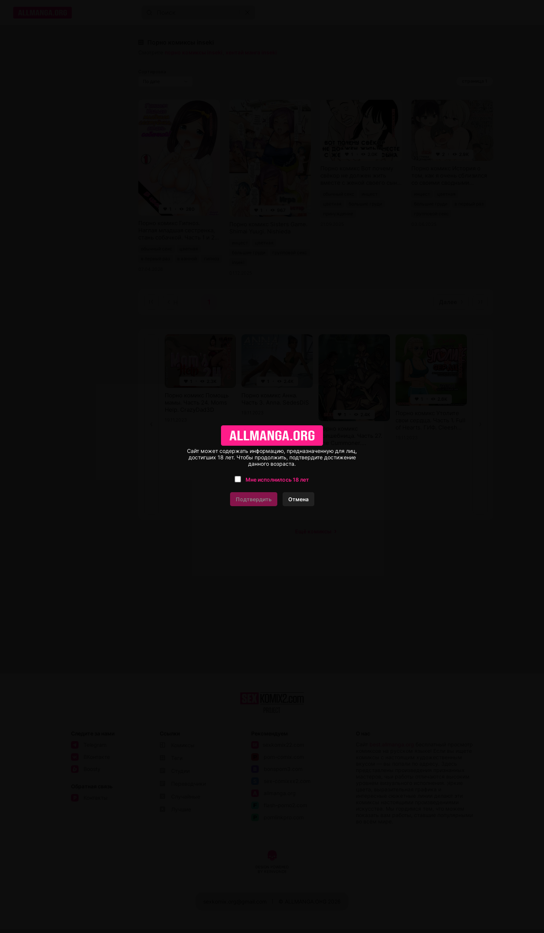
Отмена (298, 499)
